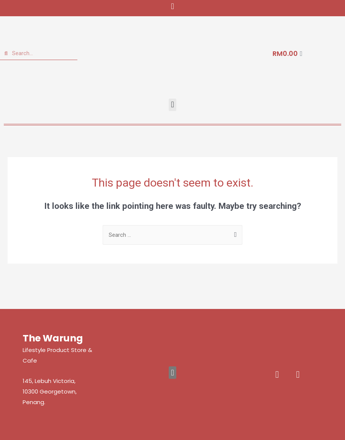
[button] (172, 6)
